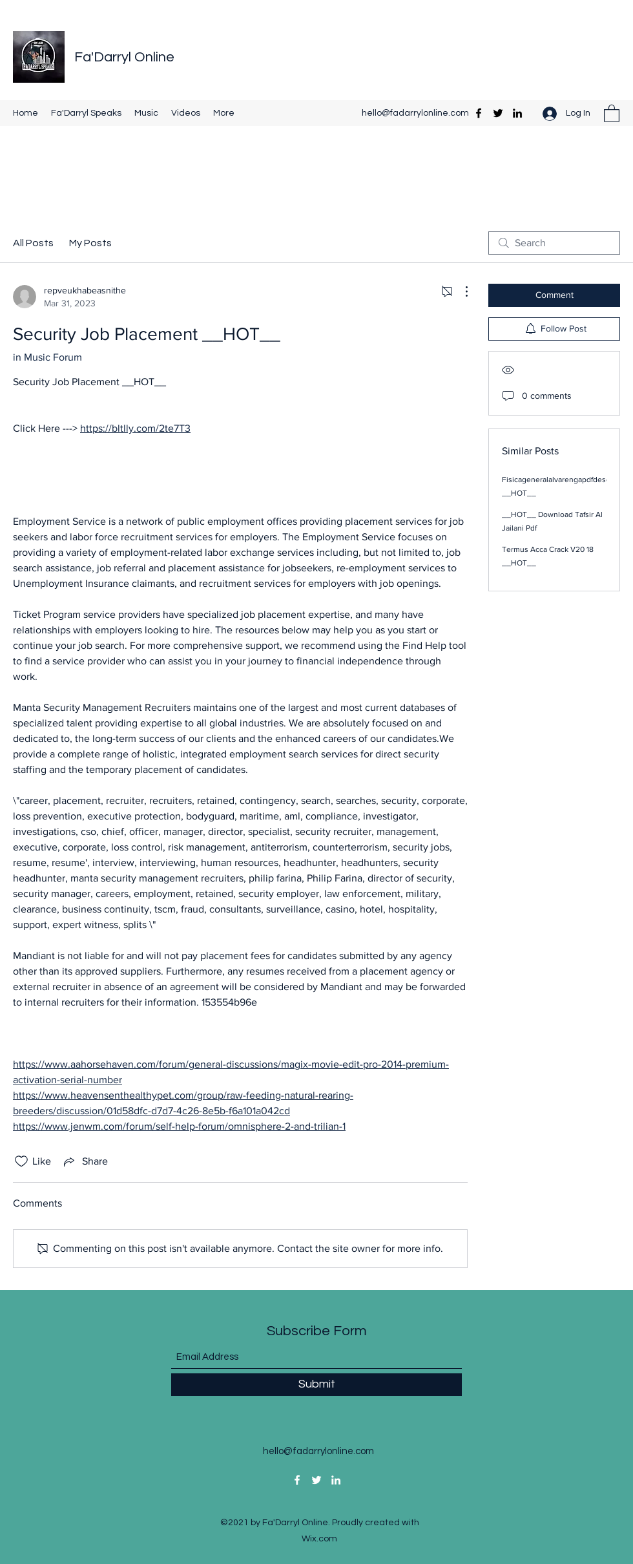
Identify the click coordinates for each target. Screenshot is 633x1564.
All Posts (33, 243)
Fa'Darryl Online (124, 57)
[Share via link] (84, 1161)
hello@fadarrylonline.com (415, 113)
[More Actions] (460, 291)
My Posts (90, 243)
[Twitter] (498, 113)
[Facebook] (478, 113)
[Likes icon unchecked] (21, 1161)
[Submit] (316, 1384)
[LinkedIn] (517, 113)
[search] (554, 243)
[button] (611, 112)
